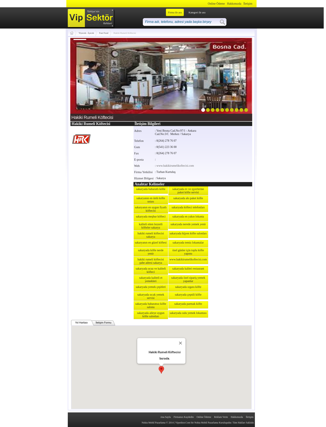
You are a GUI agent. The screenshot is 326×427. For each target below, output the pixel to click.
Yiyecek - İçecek (86, 33)
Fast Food (103, 33)
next (240, 78)
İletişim (247, 3)
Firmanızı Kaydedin (184, 417)
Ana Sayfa (165, 417)
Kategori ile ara (197, 12)
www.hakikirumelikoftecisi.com (175, 165)
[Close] (180, 343)
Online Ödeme (216, 3)
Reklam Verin (221, 417)
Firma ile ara (175, 12)
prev (82, 78)
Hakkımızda (234, 3)
